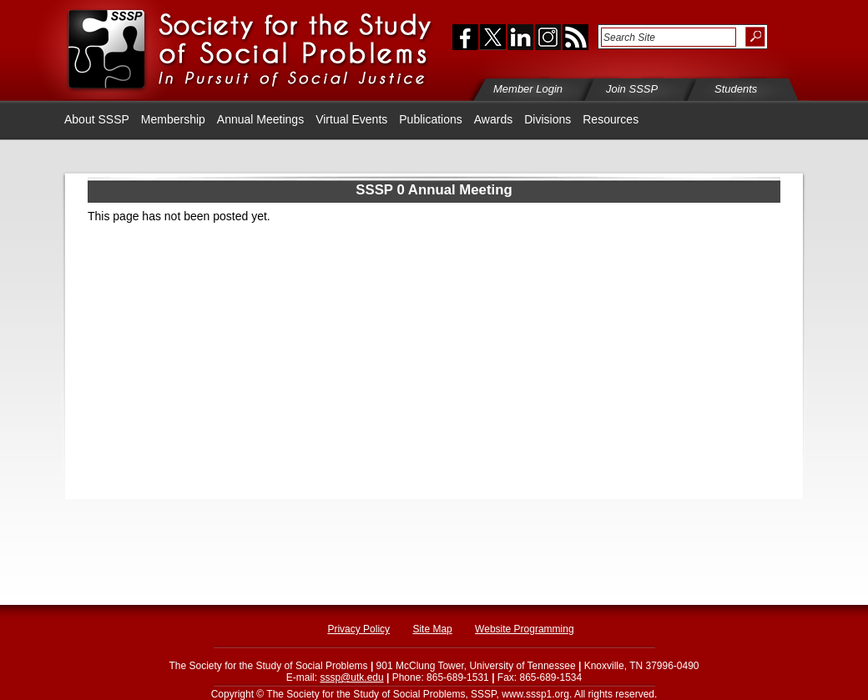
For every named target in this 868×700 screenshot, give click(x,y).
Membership (173, 119)
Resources (610, 119)
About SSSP (96, 119)
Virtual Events (351, 119)
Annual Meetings (260, 119)
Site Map (432, 629)
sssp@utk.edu (351, 677)
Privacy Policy (358, 629)
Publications (430, 119)
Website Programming (524, 629)
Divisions (547, 119)
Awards (493, 119)
